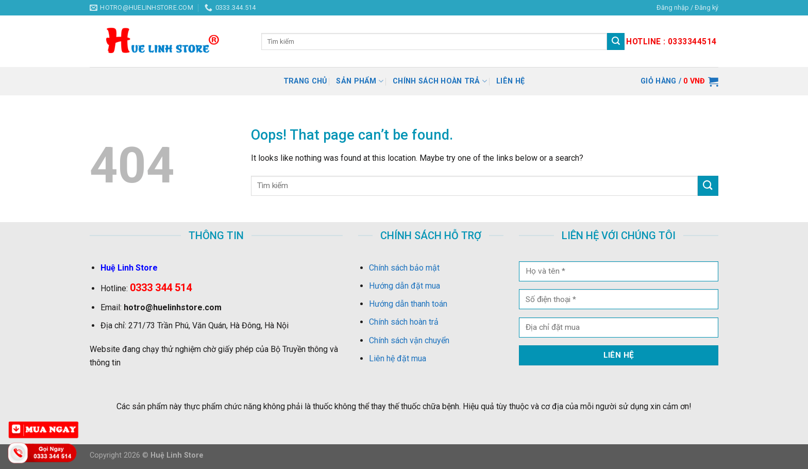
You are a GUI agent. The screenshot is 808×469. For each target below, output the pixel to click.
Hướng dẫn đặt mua (404, 286)
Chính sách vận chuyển (409, 340)
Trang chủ (305, 81)
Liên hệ (510, 81)
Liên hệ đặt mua (397, 358)
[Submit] (708, 186)
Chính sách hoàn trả (440, 81)
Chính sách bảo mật (404, 268)
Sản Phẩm (359, 81)
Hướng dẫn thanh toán (408, 304)
